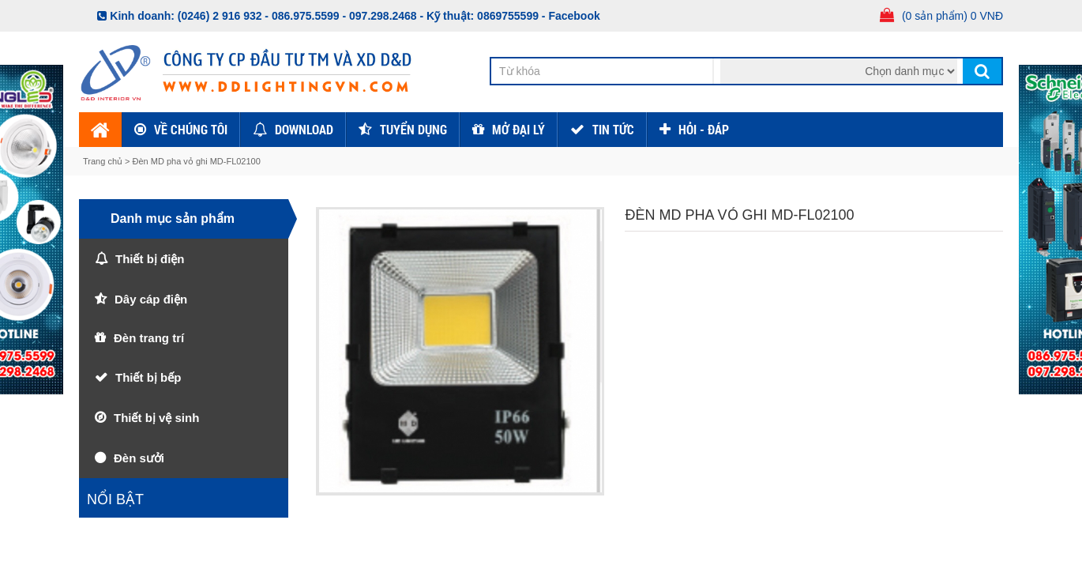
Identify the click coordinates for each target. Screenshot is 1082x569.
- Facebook (571, 15)
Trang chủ (104, 161)
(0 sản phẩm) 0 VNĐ (952, 15)
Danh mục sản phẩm (173, 218)
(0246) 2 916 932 (220, 15)
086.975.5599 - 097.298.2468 (344, 15)
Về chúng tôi (190, 129)
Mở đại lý (518, 129)
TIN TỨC (613, 129)
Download (304, 129)
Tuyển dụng (413, 129)
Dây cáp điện (151, 299)
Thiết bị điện (149, 259)
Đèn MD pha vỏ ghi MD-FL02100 (197, 161)
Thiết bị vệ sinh (156, 417)
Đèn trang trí (149, 338)
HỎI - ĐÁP (703, 129)
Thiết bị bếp (148, 377)
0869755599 (508, 15)
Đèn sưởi (139, 458)
